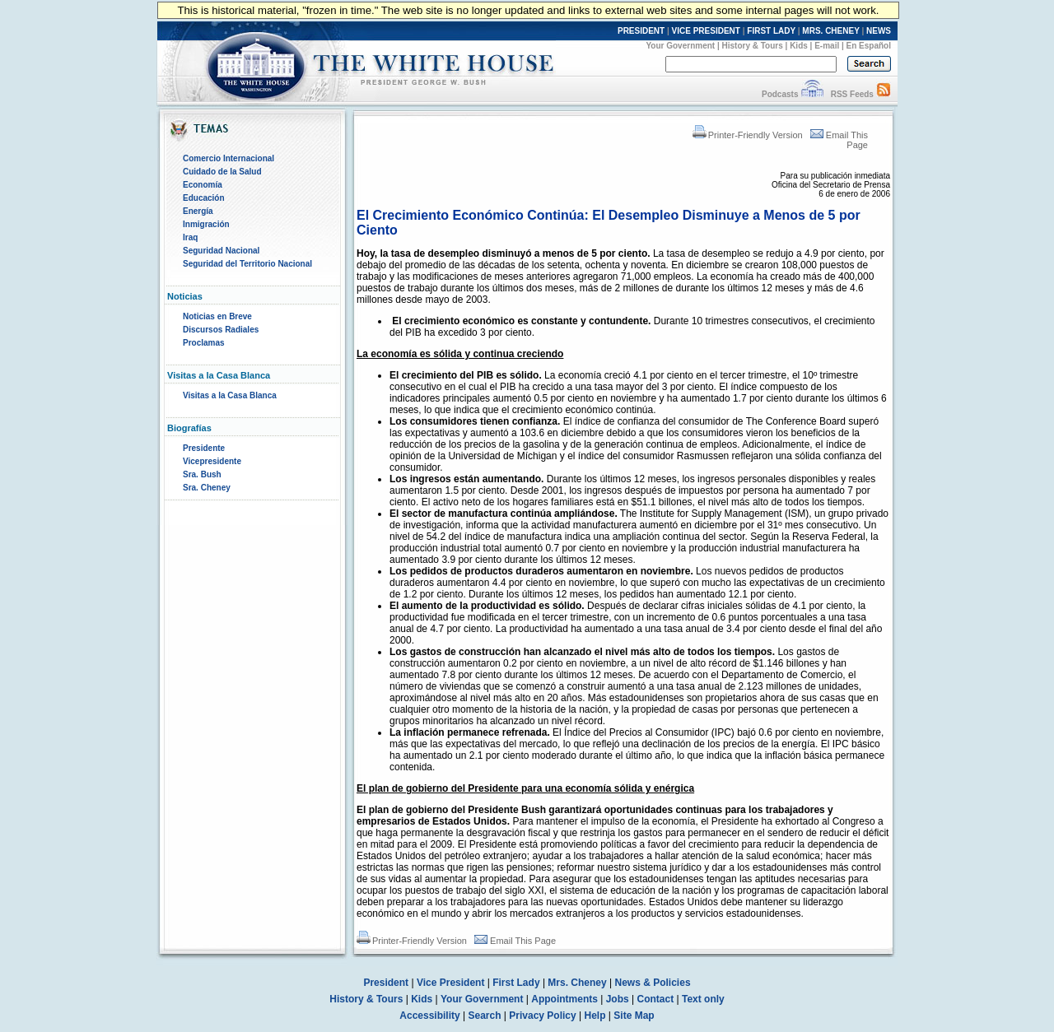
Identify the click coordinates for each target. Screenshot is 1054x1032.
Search (485, 1015)
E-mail (826, 45)
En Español (868, 45)
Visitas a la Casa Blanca (230, 395)
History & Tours (752, 45)
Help (595, 1015)
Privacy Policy (542, 1015)
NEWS (878, 30)
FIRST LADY (771, 30)
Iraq (190, 237)
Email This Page (515, 941)
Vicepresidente (212, 461)
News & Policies (653, 982)
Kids (799, 45)
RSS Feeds (852, 94)
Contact (655, 999)
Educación (204, 197)
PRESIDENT (641, 30)
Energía (198, 211)
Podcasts (780, 94)
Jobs (617, 999)
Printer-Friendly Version (748, 135)
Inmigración (206, 224)
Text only (703, 999)
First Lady (515, 982)
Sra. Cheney (207, 487)
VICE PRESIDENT (706, 30)
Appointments (564, 999)
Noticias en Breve (217, 316)
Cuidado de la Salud (222, 171)
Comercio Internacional (228, 158)
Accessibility (429, 1015)
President (385, 982)
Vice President (451, 982)
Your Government (680, 45)
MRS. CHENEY (830, 30)
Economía (202, 184)
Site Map (633, 1015)
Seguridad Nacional (221, 250)
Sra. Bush (202, 474)
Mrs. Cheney (577, 982)
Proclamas (204, 342)
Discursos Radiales (221, 329)
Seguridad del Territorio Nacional (247, 263)
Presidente (204, 448)
